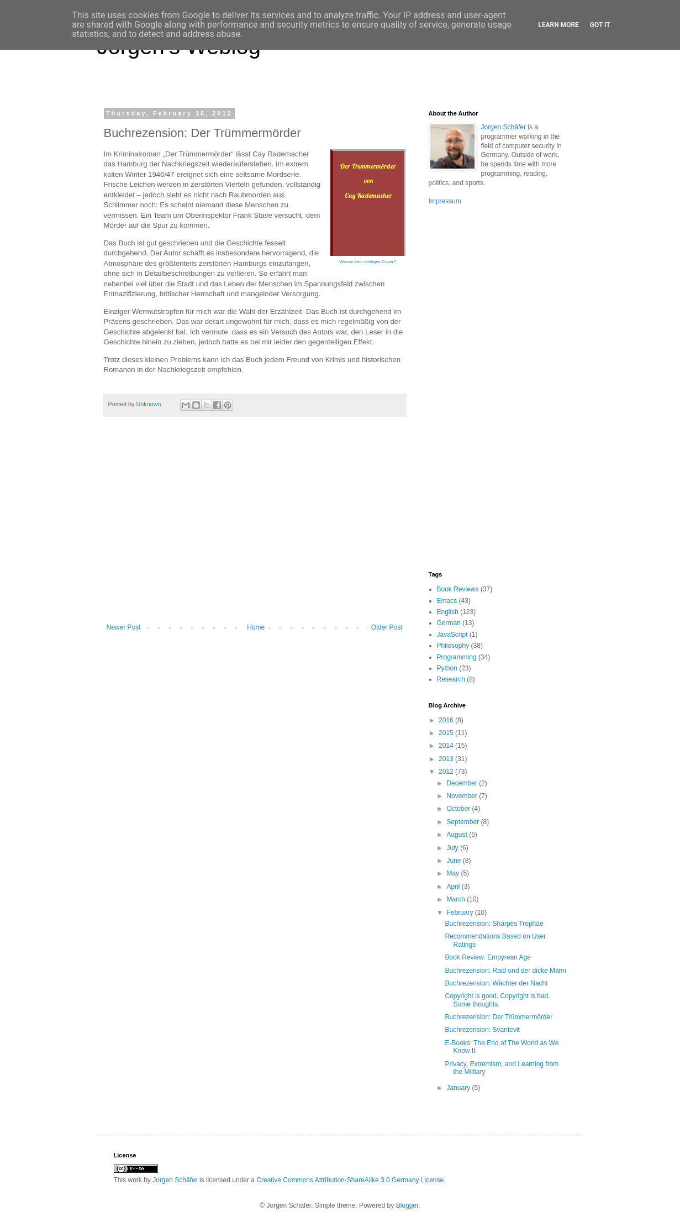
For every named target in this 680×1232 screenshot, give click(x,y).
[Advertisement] (254, 532)
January (459, 1088)
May (453, 873)
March (456, 899)
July (453, 848)
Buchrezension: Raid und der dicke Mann (505, 970)
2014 (447, 745)
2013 (447, 759)
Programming (457, 657)
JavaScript (452, 634)
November (462, 796)
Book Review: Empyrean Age (487, 957)
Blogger (407, 1205)
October (459, 808)
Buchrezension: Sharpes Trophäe (494, 923)
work (135, 1180)
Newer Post (124, 627)
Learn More (558, 25)
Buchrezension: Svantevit (482, 1030)
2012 (447, 771)
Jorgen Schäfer (503, 127)
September (463, 822)
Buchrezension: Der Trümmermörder (498, 1017)
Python (447, 668)
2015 (447, 733)
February (460, 912)
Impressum (445, 201)
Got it (600, 25)
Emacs (447, 601)
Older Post (387, 627)
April (453, 886)
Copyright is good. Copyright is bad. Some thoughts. (497, 1000)
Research (451, 679)
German (449, 623)
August (457, 834)
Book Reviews (458, 589)
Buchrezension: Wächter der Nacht (496, 983)
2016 (447, 720)
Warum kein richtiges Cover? (367, 261)
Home (256, 627)
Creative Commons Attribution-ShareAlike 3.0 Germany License (350, 1180)
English (447, 612)
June (454, 860)
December (462, 783)
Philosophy (453, 645)
